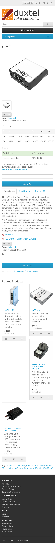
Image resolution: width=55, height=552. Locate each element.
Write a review (31, 271)
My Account (7, 523)
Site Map (6, 507)
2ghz (26, 468)
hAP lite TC (9, 310)
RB (3, 468)
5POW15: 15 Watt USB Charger (12, 429)
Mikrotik (12, 118)
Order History (8, 526)
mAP (16, 468)
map (32, 468)
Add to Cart (27, 184)
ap (38, 465)
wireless (11, 465)
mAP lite (36, 310)
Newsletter (7, 531)
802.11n (21, 465)
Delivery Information (11, 486)
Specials (5, 516)
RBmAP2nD (48, 468)
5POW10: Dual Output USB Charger (38, 366)
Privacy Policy (8, 489)
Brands (5, 514)
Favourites (7, 529)
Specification (24, 191)
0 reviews (18, 271)
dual (21, 468)
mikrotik (44, 465)
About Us (6, 483)
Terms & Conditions (11, 492)
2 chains (9, 468)
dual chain (31, 465)
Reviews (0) (40, 191)
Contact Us (28, 3)
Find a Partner (8, 501)
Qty (3, 172)
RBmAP (38, 468)
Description (9, 191)
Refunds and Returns (11, 504)
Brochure (7, 234)
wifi (50, 465)
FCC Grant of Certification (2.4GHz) (19, 238)
